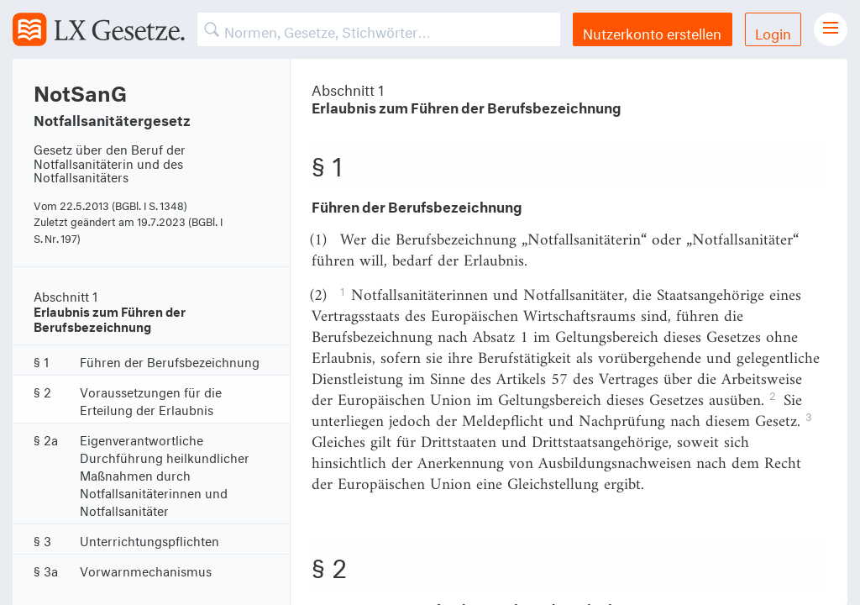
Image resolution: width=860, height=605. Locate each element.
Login (773, 31)
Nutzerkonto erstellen (652, 31)
